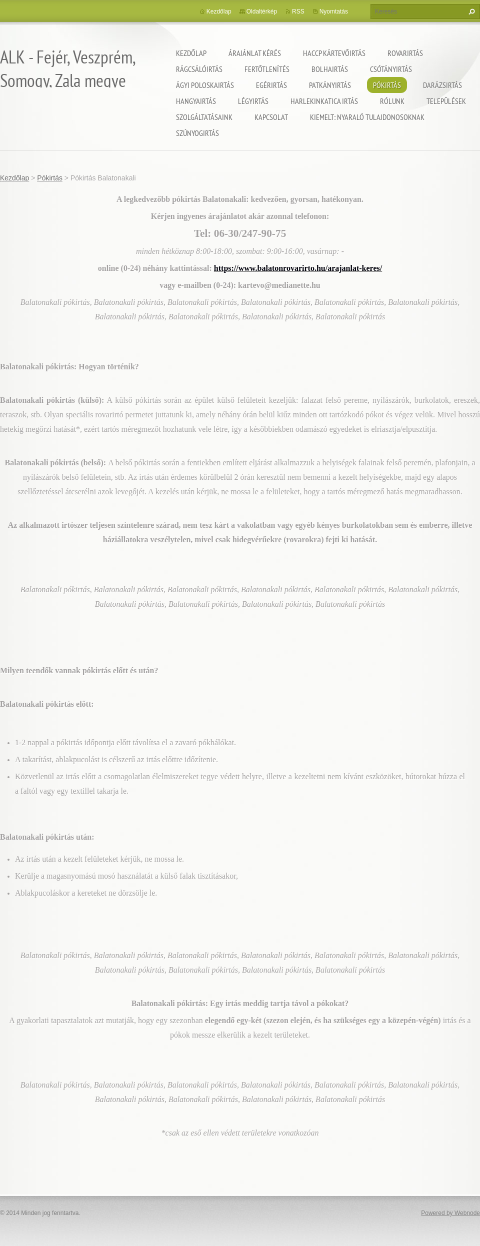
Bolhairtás (330, 69)
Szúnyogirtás (197, 133)
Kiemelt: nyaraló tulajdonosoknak (367, 117)
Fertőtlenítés (267, 69)
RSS (298, 11)
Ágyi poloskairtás (205, 85)
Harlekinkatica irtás (324, 101)
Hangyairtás (196, 101)
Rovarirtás (405, 53)
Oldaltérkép (261, 11)
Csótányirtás (391, 69)
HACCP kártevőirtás (334, 53)
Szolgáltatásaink (204, 117)
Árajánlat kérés (254, 53)
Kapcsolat (271, 117)
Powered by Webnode (450, 1213)
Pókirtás (387, 85)
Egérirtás (271, 85)
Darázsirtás (442, 85)
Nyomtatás (334, 11)
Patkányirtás (330, 85)
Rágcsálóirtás (199, 69)
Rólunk (392, 101)
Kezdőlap (191, 53)
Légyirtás (253, 101)
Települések (446, 101)
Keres (470, 11)
